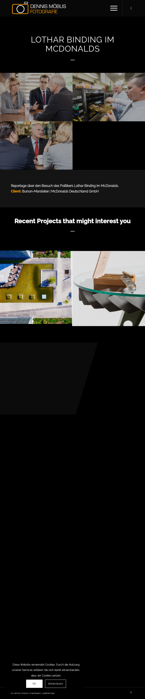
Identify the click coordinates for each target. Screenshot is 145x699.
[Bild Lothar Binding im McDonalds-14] (36, 145)
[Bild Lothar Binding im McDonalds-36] (36, 97)
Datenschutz (48, 693)
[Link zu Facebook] (131, 8)
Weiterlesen (55, 683)
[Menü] (111, 8)
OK (34, 683)
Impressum (35, 693)
